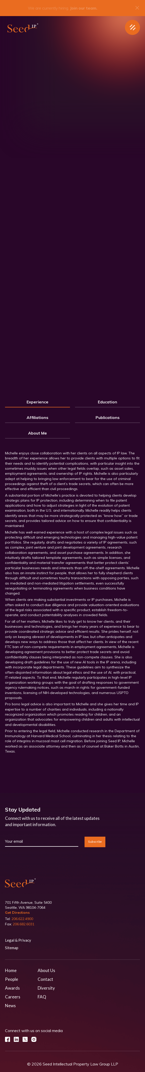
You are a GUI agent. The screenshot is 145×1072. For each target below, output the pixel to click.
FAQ (42, 996)
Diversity (46, 988)
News (10, 1005)
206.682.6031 (23, 924)
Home (11, 970)
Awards (12, 988)
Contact (45, 979)
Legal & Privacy (18, 940)
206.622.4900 (22, 919)
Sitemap (11, 947)
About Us (46, 970)
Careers (12, 996)
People (11, 979)
